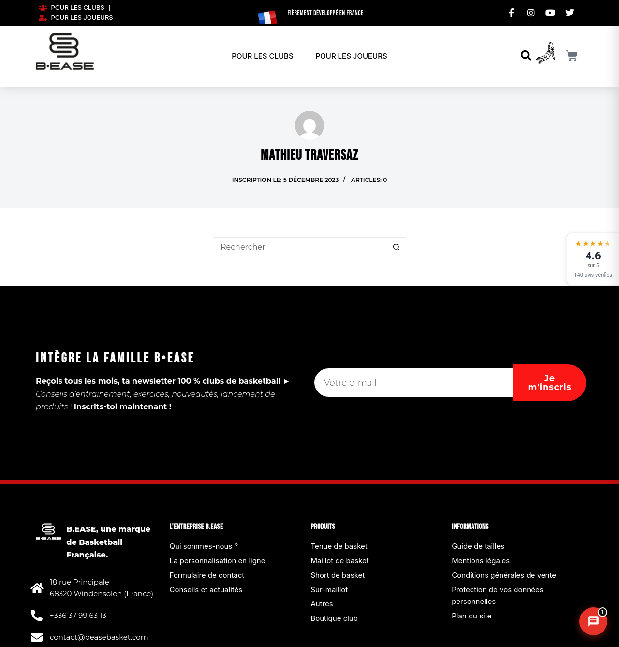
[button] (526, 56)
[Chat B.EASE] (593, 621)
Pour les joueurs (351, 55)
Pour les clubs (262, 55)
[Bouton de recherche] (396, 246)
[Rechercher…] (300, 246)
